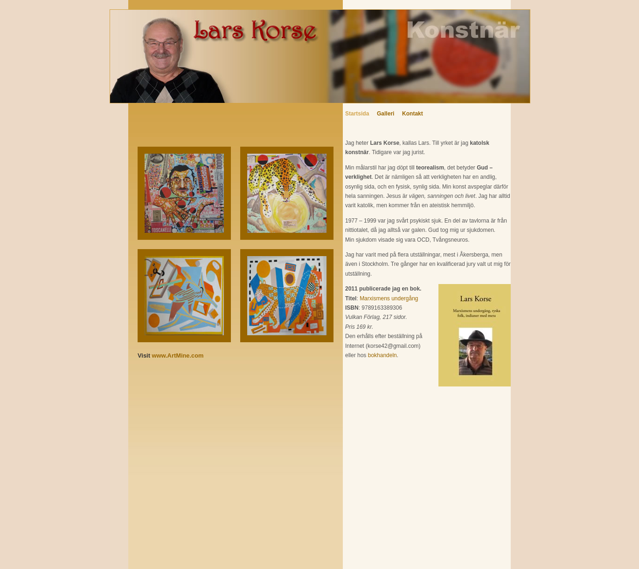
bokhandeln (382, 355)
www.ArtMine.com (178, 355)
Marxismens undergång (389, 298)
